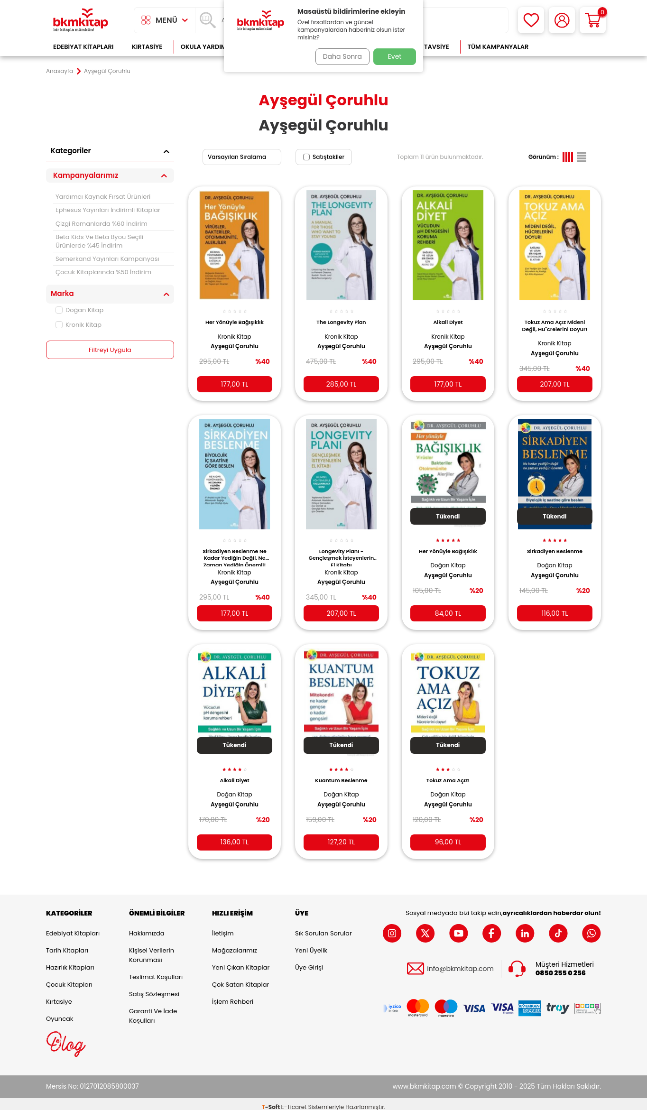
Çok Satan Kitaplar (240, 978)
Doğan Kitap (79, 309)
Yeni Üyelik (311, 944)
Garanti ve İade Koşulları (153, 1009)
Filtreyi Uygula (110, 350)
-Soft (271, 1101)
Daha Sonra (339, 56)
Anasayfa (59, 71)
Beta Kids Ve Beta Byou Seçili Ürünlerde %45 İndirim (99, 241)
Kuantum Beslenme (341, 771)
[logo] (80, 20)
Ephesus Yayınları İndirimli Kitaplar (107, 209)
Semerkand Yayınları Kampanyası (107, 258)
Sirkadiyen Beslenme (554, 544)
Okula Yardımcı (207, 47)
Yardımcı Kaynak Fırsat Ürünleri (102, 196)
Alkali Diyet (447, 317)
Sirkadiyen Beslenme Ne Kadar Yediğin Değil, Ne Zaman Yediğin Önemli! (235, 549)
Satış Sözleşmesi (154, 987)
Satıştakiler (323, 157)
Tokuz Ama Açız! (448, 771)
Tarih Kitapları (67, 944)
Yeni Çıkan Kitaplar (240, 961)
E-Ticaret (294, 1101)
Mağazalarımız (234, 944)
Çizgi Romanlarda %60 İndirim (101, 223)
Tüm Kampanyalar (497, 47)
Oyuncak (60, 1012)
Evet (395, 56)
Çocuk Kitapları (69, 978)
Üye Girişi (309, 961)
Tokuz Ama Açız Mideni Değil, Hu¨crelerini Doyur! (555, 322)
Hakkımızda (146, 927)
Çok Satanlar (570, 47)
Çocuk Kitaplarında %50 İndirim (103, 272)
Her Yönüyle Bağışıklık (234, 317)
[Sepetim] (593, 20)
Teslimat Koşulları (156, 970)
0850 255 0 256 (561, 967)
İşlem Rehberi (232, 995)
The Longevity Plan (341, 317)
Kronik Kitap (78, 324)
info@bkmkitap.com (460, 963)
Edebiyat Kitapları (83, 47)
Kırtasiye (147, 47)
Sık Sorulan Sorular (323, 927)
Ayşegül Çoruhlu (235, 341)
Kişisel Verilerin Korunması (151, 949)
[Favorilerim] (531, 20)
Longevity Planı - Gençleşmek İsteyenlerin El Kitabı (341, 549)
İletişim (223, 927)
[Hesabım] (562, 20)
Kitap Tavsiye (427, 47)
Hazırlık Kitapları (70, 961)
